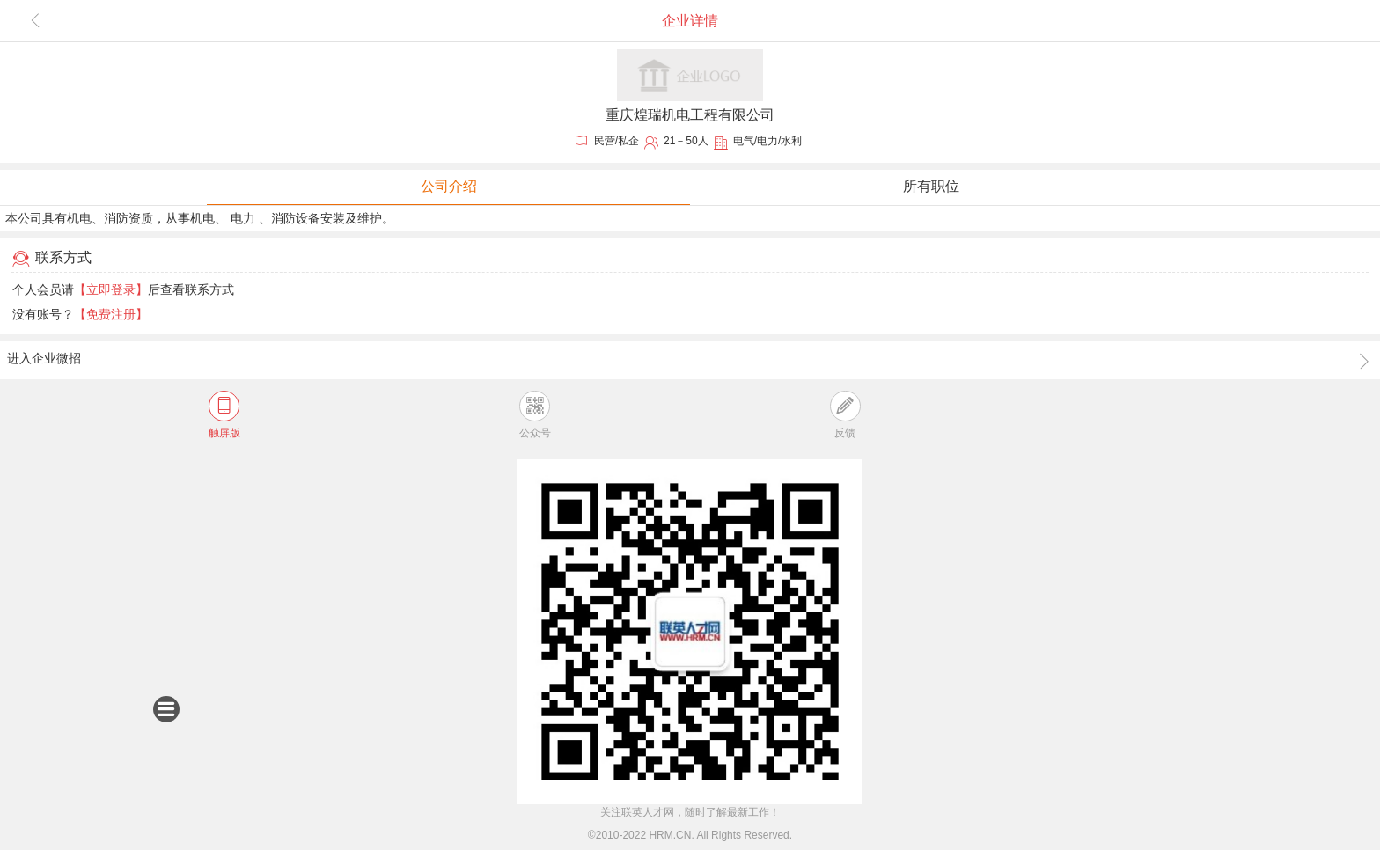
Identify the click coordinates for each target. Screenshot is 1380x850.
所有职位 (931, 186)
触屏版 (224, 415)
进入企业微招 (689, 360)
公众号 (535, 415)
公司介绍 (449, 186)
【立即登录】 (111, 289)
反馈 (845, 415)
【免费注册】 (111, 314)
